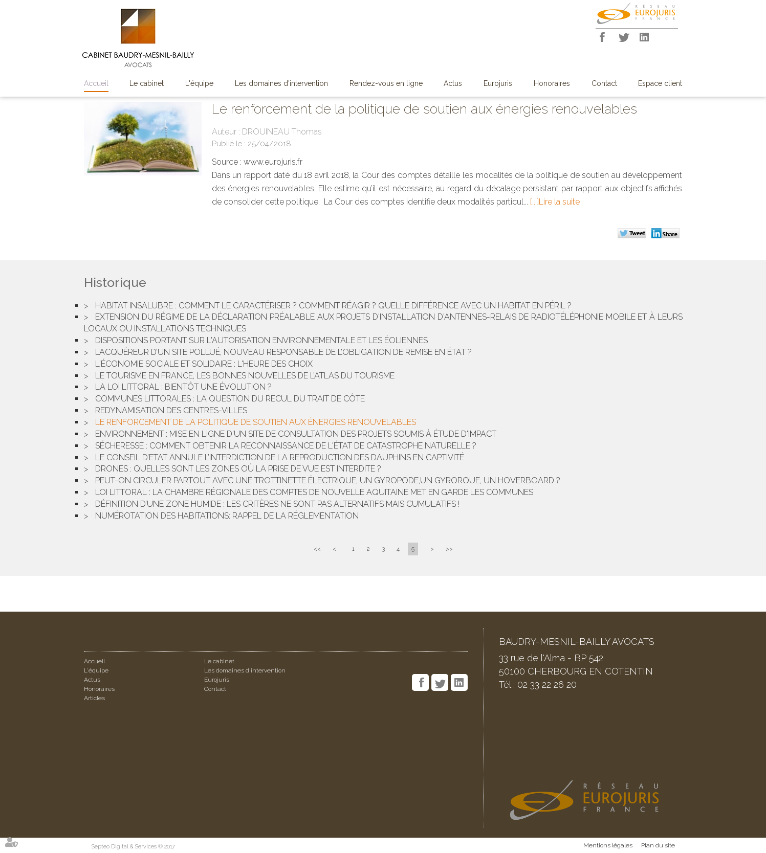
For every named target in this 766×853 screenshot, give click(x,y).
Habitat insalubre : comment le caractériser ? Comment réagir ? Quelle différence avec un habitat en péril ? (333, 305)
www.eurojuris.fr (273, 162)
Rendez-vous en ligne (386, 83)
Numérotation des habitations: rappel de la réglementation (227, 516)
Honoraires (552, 83)
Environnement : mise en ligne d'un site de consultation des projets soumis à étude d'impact (295, 434)
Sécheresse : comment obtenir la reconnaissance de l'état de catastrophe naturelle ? (285, 446)
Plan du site (658, 845)
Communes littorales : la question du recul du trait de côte (230, 398)
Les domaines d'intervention (281, 83)
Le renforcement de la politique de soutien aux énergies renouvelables (255, 422)
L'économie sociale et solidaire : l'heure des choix (204, 364)
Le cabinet (146, 83)
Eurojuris (498, 83)
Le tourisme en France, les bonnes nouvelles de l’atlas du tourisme (245, 375)
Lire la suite (559, 202)
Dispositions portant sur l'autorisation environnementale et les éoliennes (261, 340)
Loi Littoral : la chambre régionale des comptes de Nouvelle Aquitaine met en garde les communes (314, 492)
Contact (604, 83)
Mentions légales (607, 845)
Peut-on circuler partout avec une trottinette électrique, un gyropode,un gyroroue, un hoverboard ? (327, 480)
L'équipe (199, 83)
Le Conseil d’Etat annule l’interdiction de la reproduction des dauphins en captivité (279, 457)
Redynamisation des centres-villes (171, 410)
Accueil (96, 83)
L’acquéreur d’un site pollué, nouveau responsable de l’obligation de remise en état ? (283, 352)
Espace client (660, 83)
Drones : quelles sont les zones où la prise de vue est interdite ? (238, 469)
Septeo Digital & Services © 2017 (133, 846)
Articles (94, 698)
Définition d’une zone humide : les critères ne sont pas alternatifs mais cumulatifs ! (277, 504)
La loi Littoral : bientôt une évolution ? (183, 387)
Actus (453, 83)
